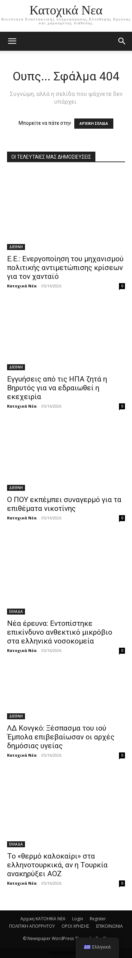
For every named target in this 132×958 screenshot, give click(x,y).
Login (77, 919)
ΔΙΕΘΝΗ (16, 246)
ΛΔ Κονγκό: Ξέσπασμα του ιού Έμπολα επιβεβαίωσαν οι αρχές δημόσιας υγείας (60, 737)
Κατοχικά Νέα (22, 285)
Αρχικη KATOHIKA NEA (42, 919)
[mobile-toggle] (12, 41)
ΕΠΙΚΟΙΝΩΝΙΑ (109, 926)
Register (98, 919)
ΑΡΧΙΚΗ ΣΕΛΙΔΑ (94, 123)
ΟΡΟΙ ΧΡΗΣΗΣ (75, 926)
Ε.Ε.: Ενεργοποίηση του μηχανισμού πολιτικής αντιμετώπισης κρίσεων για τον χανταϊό (65, 268)
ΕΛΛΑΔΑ (16, 611)
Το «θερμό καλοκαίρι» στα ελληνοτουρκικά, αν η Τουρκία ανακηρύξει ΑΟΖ (57, 865)
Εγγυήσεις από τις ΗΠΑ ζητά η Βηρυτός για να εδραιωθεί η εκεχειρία (57, 388)
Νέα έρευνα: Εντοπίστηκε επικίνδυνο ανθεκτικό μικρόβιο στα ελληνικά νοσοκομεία (59, 632)
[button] (122, 41)
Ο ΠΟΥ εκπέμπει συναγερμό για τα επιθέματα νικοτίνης (64, 504)
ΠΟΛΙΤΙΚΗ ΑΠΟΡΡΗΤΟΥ (32, 926)
